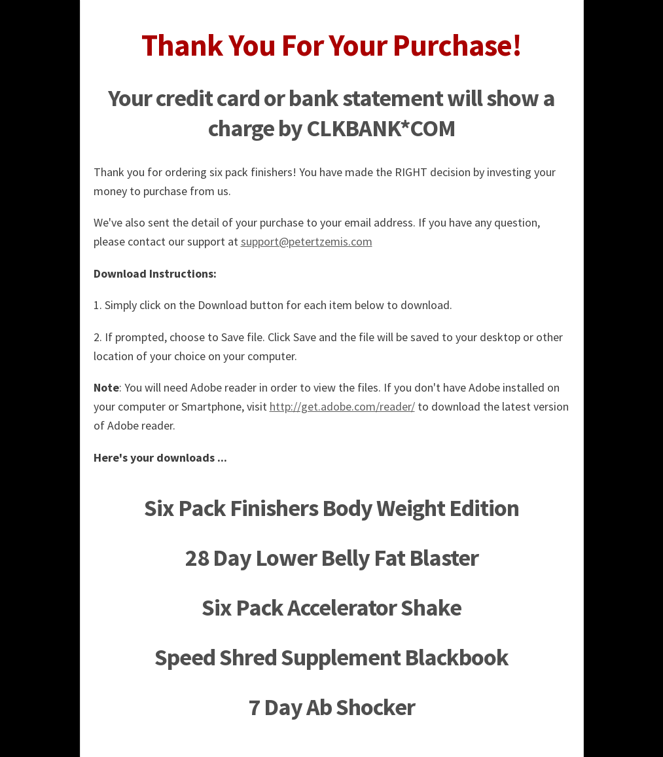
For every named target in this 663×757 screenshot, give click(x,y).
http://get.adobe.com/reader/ (342, 406)
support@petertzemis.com (306, 241)
